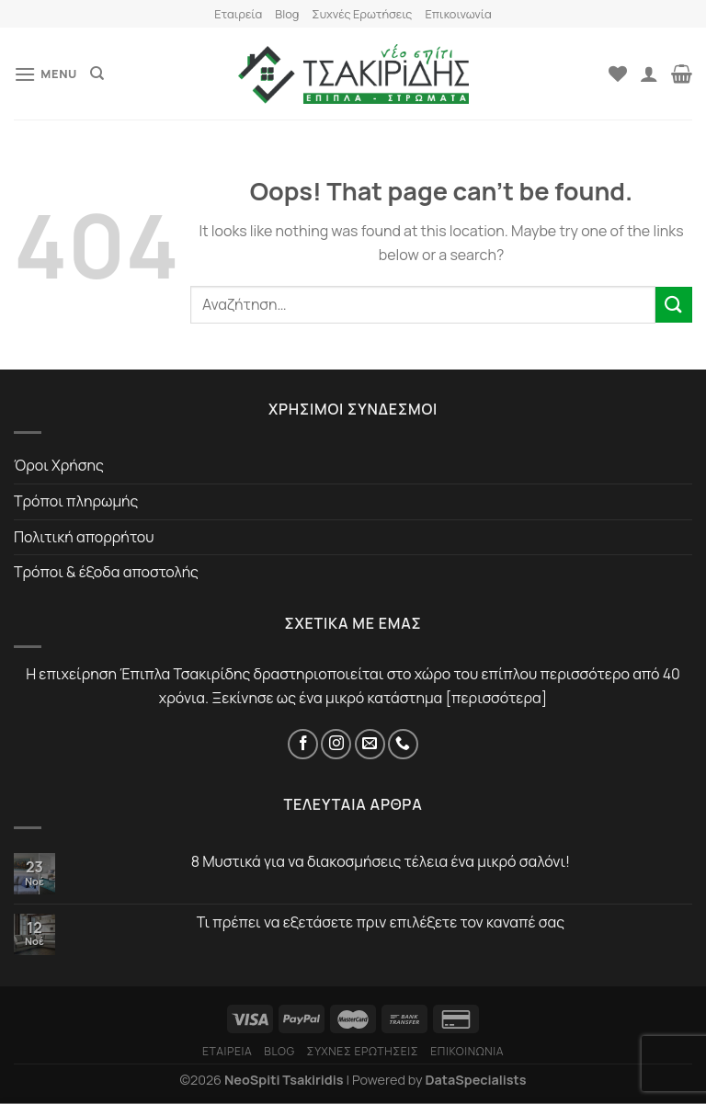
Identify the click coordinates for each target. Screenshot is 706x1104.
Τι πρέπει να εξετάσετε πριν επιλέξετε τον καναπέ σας (380, 922)
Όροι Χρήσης (59, 465)
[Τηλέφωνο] (403, 744)
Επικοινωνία (458, 14)
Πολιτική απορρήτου (84, 537)
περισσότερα (496, 698)
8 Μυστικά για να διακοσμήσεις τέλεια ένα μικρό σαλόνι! (380, 862)
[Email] (370, 744)
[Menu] (45, 74)
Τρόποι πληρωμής (76, 501)
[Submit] (673, 305)
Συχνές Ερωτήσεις (362, 14)
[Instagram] (336, 744)
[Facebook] (303, 744)
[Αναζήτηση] (97, 73)
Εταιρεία (238, 14)
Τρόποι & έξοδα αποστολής (106, 572)
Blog (287, 14)
